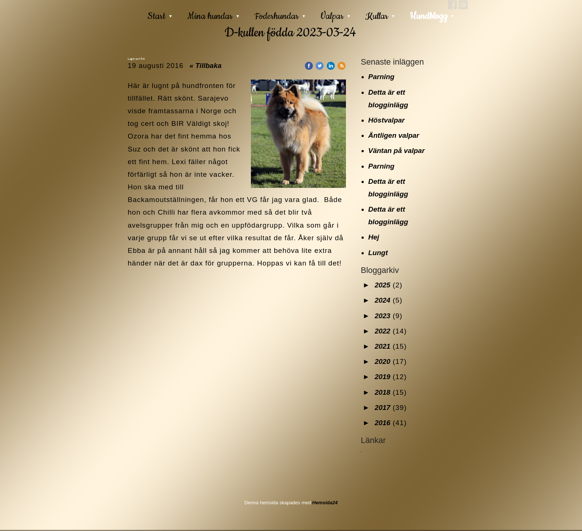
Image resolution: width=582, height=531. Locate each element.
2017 (382, 407)
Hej (373, 237)
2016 (382, 423)
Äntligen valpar (393, 135)
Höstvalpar (386, 120)
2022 (382, 331)
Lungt (378, 253)
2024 (382, 300)
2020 (382, 361)
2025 (382, 285)
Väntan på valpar (396, 150)
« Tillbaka (206, 65)
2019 (382, 377)
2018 (382, 392)
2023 (382, 316)
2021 (382, 346)
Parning (381, 77)
